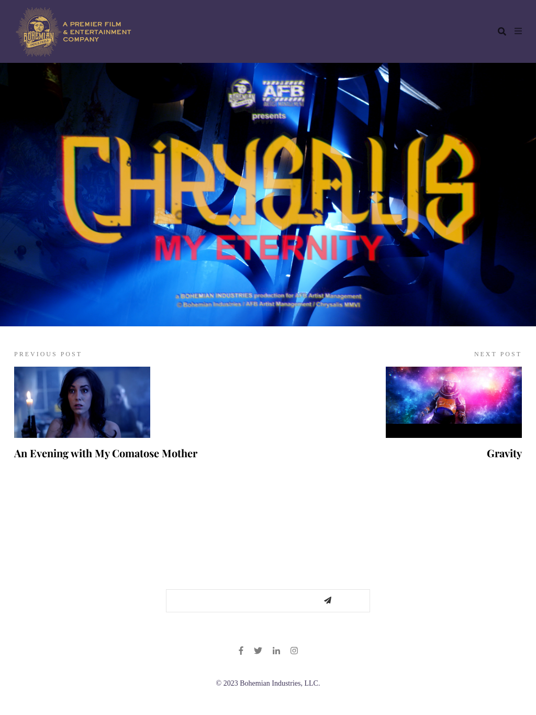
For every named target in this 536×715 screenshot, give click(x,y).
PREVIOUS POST (48, 354)
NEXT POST (498, 354)
